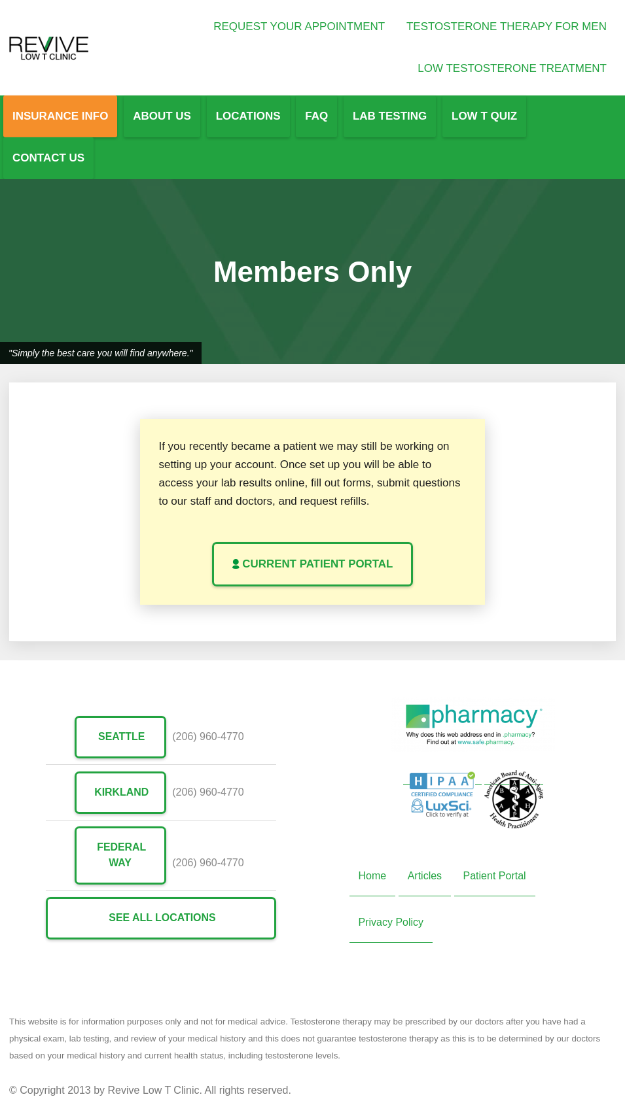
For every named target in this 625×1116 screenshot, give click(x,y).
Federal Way (120, 854)
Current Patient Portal (312, 564)
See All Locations (160, 917)
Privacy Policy (391, 922)
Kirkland (120, 791)
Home (373, 875)
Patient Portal (494, 875)
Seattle (120, 736)
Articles (425, 875)
